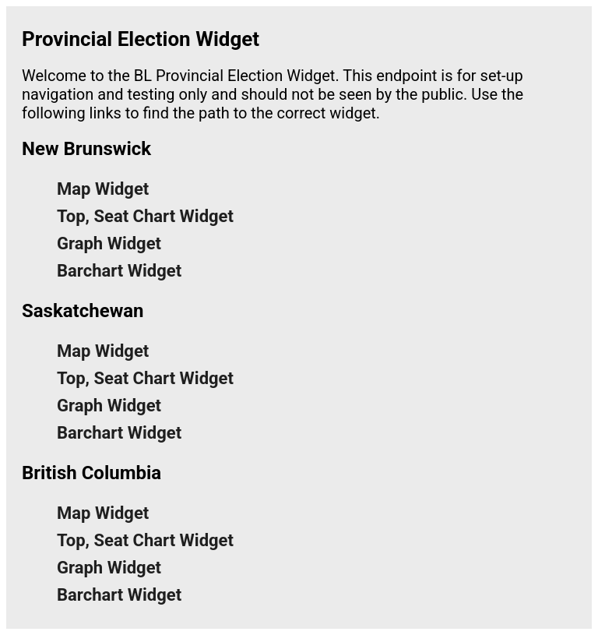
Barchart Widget (119, 270)
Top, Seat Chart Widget (145, 216)
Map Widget (103, 189)
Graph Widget (109, 243)
